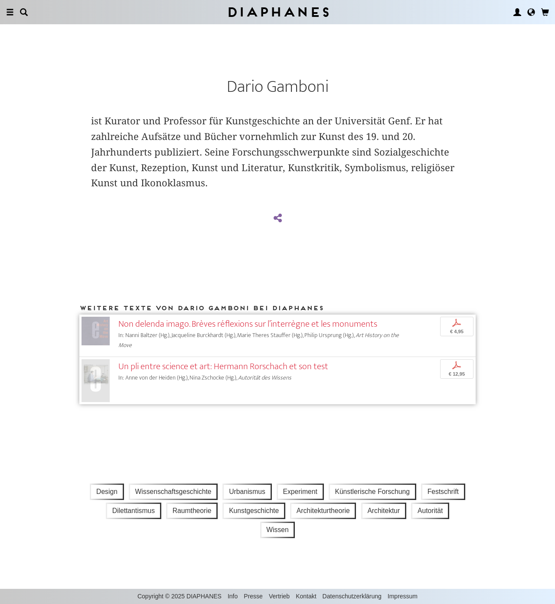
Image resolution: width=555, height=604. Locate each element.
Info (233, 596)
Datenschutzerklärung (352, 596)
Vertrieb (279, 596)
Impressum (403, 596)
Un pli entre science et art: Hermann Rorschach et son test (223, 366)
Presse (253, 596)
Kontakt (306, 596)
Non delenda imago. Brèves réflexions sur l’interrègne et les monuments (247, 323)
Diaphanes (277, 12)
